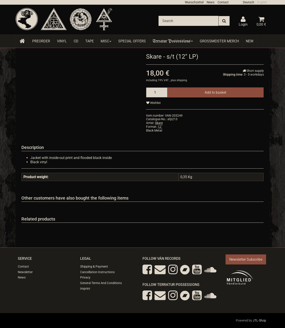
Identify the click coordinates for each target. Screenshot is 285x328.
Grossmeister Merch (219, 41)
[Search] (188, 21)
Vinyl (62, 41)
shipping (182, 80)
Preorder (41, 41)
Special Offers (132, 41)
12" (160, 126)
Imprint (85, 288)
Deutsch (248, 2)
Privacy (85, 277)
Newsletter (25, 272)
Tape (89, 41)
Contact (223, 2)
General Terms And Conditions (101, 283)
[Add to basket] (215, 92)
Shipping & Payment (94, 266)
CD (76, 41)
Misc (106, 41)
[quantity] (156, 92)
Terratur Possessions (173, 41)
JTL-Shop (259, 320)
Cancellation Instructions (97, 272)
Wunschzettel (194, 2)
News (210, 2)
